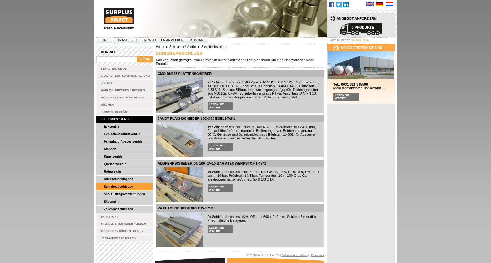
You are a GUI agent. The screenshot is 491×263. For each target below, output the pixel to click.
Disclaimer (317, 255)
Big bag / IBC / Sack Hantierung (125, 75)
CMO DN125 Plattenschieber (185, 74)
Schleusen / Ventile (116, 119)
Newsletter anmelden (163, 40)
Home (104, 40)
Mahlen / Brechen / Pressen (123, 90)
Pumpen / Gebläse (115, 111)
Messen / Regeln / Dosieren (122, 97)
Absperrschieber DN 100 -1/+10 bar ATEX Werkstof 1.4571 (212, 163)
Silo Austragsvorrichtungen (124, 194)
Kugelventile (113, 156)
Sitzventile (111, 201)
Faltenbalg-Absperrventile (123, 141)
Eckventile (111, 126)
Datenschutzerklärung (295, 255)
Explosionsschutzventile (122, 134)
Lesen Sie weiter (216, 106)
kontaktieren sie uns (362, 48)
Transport (109, 216)
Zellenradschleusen (118, 209)
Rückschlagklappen (118, 179)
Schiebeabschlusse (118, 186)
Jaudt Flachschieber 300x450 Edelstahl (197, 118)
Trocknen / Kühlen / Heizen (122, 231)
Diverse (107, 83)
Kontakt (197, 40)
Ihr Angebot (126, 40)
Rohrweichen (114, 171)
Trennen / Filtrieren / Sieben (123, 223)
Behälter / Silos (114, 68)
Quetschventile (115, 164)
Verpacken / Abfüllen (118, 238)
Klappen (110, 149)
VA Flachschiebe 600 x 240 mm (186, 208)
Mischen (107, 104)
